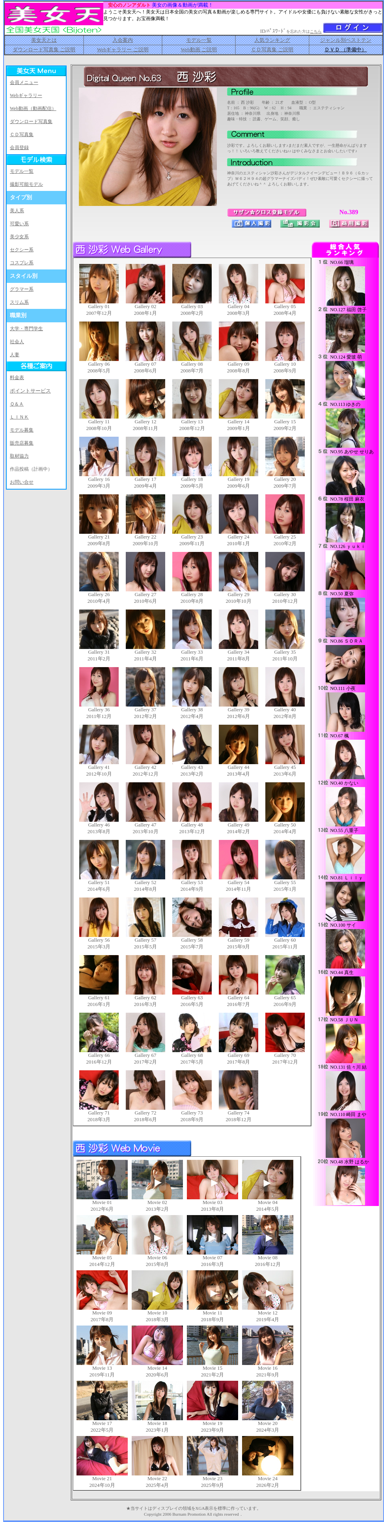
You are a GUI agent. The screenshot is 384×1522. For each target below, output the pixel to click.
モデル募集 (22, 430)
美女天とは (44, 40)
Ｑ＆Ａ (17, 404)
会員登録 (19, 147)
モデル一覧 (199, 40)
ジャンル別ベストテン (345, 40)
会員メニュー (24, 82)
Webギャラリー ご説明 (123, 49)
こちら (316, 31)
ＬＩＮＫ (19, 417)
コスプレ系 (22, 263)
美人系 (17, 210)
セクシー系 (22, 249)
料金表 (17, 377)
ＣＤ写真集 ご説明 (272, 49)
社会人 (17, 341)
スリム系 (19, 302)
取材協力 (19, 456)
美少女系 (19, 236)
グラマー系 (22, 289)
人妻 (14, 354)
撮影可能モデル (26, 184)
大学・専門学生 (26, 328)
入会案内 (122, 40)
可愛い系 (19, 223)
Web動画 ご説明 (199, 49)
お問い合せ (22, 482)
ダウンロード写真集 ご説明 (44, 49)
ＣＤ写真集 (22, 134)
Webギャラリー (26, 95)
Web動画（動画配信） (33, 108)
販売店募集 (22, 443)
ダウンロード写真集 (31, 121)
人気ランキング (272, 40)
